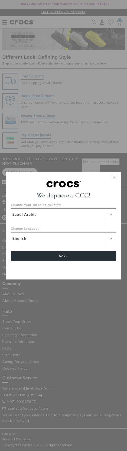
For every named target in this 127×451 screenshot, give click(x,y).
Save (63, 256)
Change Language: (26, 228)
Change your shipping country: (36, 205)
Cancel (63, 269)
